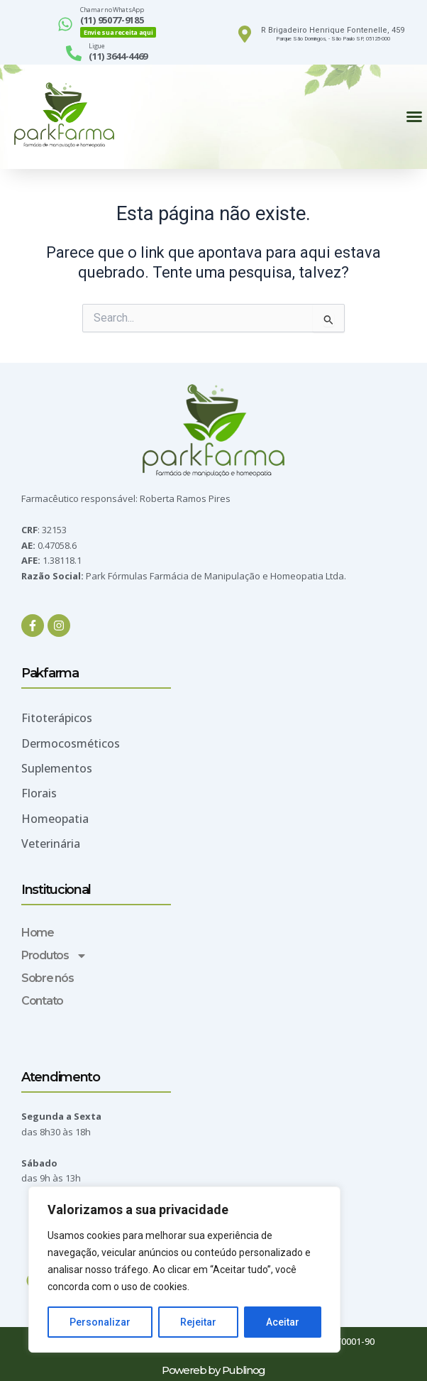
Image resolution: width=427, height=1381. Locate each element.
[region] (184, 1269)
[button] (414, 116)
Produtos (54, 955)
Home (37, 932)
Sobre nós (47, 978)
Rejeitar (198, 1322)
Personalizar (100, 1322)
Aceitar (282, 1322)
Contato (42, 1001)
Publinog (244, 1370)
